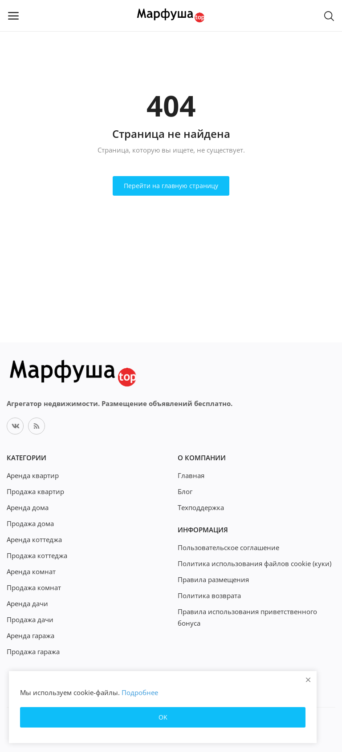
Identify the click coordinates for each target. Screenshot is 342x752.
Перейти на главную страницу (171, 185)
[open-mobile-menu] (13, 15)
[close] (308, 680)
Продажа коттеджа (37, 555)
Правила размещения (213, 579)
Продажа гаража (33, 651)
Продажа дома (30, 523)
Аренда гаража (30, 635)
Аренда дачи (27, 603)
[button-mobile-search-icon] (329, 15)
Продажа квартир (35, 491)
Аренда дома (28, 507)
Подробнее (140, 692)
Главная (191, 475)
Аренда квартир (33, 475)
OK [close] (163, 717)
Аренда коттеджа (34, 539)
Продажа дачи (30, 619)
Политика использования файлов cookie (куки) (254, 563)
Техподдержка (201, 507)
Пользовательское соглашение (228, 547)
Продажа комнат (34, 587)
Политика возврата (209, 595)
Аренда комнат (31, 571)
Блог (185, 491)
